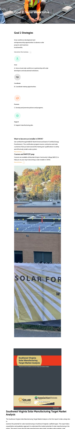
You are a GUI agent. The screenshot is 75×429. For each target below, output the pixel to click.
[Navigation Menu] (60, 2)
